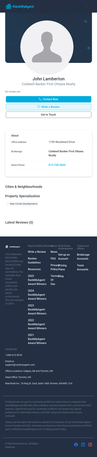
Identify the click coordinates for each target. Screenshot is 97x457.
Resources (34, 269)
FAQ (53, 258)
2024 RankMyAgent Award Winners (37, 294)
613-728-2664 (57, 165)
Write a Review (37, 251)
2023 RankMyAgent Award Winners (37, 309)
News (54, 251)
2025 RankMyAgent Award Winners (37, 280)
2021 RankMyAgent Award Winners (37, 339)
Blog (61, 276)
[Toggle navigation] (87, 6)
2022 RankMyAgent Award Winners (37, 324)
